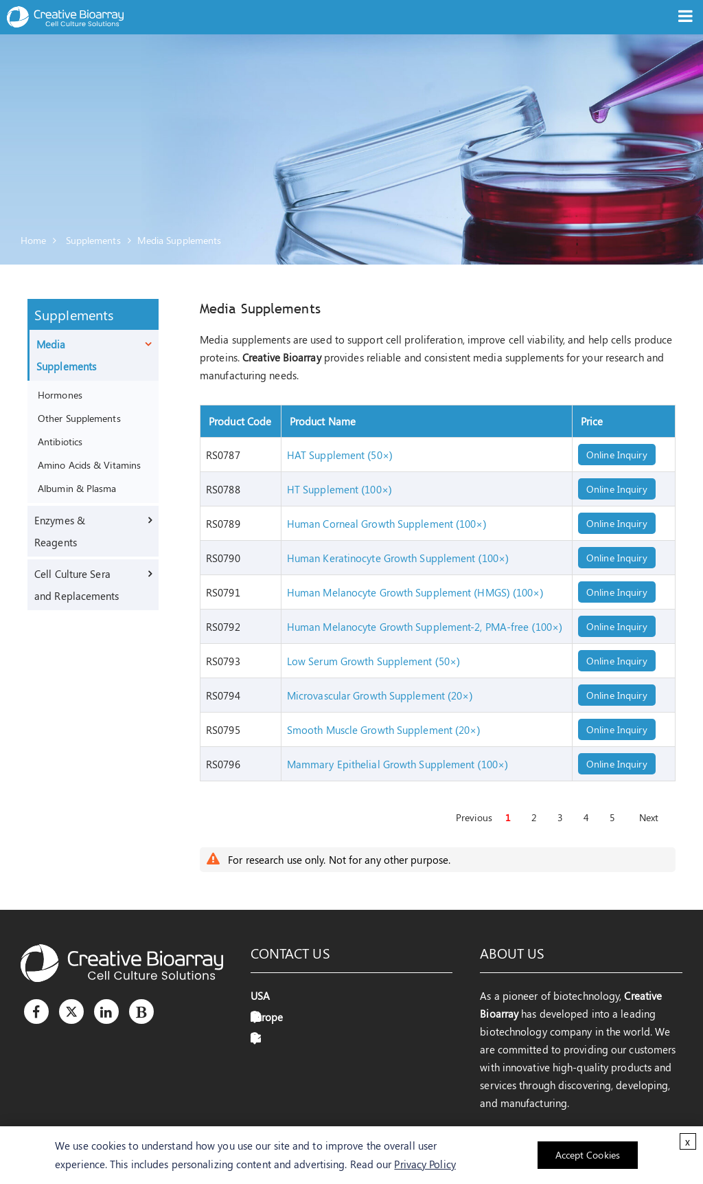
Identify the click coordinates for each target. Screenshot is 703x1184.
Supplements (93, 240)
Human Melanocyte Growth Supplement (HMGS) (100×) (415, 592)
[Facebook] (36, 1011)
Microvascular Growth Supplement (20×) (380, 695)
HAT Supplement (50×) (340, 455)
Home (33, 240)
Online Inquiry (616, 454)
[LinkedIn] (106, 1011)
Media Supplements (179, 240)
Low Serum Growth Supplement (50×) (373, 661)
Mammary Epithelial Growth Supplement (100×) (397, 764)
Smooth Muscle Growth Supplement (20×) (384, 730)
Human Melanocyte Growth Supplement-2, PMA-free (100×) (424, 627)
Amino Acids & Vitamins (89, 464)
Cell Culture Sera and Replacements (76, 585)
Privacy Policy (424, 1164)
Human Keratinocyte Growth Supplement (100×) (398, 558)
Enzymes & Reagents (59, 531)
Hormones (60, 394)
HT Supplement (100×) (339, 489)
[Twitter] (71, 1011)
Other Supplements (79, 418)
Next (648, 817)
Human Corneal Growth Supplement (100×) (387, 523)
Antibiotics (60, 441)
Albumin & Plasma (77, 488)
